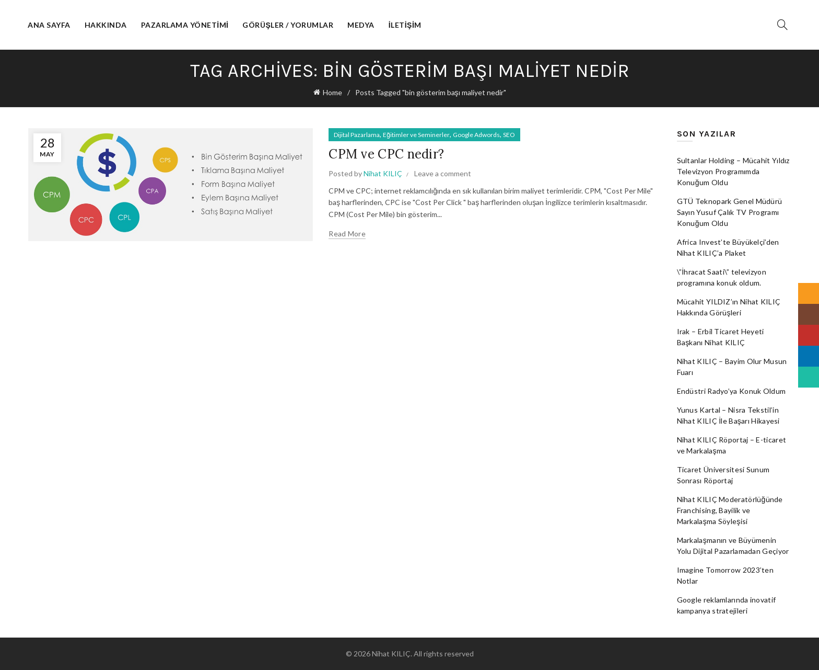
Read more (347, 233)
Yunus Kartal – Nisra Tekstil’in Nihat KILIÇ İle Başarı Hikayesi (728, 415)
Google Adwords (476, 135)
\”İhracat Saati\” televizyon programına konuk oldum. (721, 277)
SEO (509, 135)
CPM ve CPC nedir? (386, 154)
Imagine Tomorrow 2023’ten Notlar (725, 575)
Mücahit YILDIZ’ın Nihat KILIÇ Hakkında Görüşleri (729, 307)
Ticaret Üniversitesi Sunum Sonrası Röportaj (723, 475)
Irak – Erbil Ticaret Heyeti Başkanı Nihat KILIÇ (720, 337)
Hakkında (106, 24)
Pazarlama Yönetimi (185, 24)
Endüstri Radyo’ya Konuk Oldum (731, 391)
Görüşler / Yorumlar (287, 24)
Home (332, 92)
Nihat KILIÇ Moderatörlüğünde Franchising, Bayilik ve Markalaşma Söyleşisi (730, 510)
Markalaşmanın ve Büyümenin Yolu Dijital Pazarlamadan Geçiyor (733, 545)
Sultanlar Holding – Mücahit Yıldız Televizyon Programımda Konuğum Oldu (733, 171)
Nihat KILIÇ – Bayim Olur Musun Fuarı (732, 367)
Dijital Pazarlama (357, 135)
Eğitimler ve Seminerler (416, 135)
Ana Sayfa (49, 24)
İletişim (405, 24)
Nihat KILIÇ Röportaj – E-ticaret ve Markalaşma (732, 445)
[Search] (782, 24)
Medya (361, 24)
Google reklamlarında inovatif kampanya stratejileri (726, 605)
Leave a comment (442, 173)
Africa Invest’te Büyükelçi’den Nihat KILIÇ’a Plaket (728, 247)
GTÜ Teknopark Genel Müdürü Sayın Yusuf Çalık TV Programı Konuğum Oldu (729, 212)
